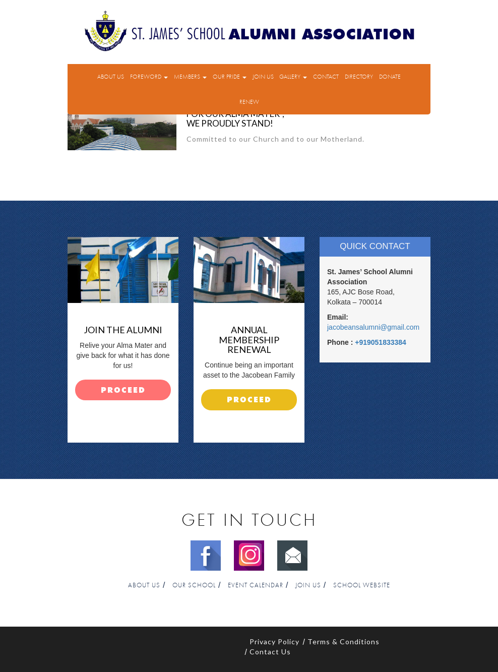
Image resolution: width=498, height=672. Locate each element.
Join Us (263, 77)
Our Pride (229, 77)
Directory (359, 77)
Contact (326, 77)
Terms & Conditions (343, 641)
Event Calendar (255, 585)
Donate (390, 77)
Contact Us (270, 651)
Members (190, 77)
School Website (361, 585)
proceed (123, 390)
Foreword (149, 77)
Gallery (293, 77)
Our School (194, 585)
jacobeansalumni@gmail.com (373, 327)
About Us (110, 77)
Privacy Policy (274, 641)
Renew (249, 102)
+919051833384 (380, 342)
